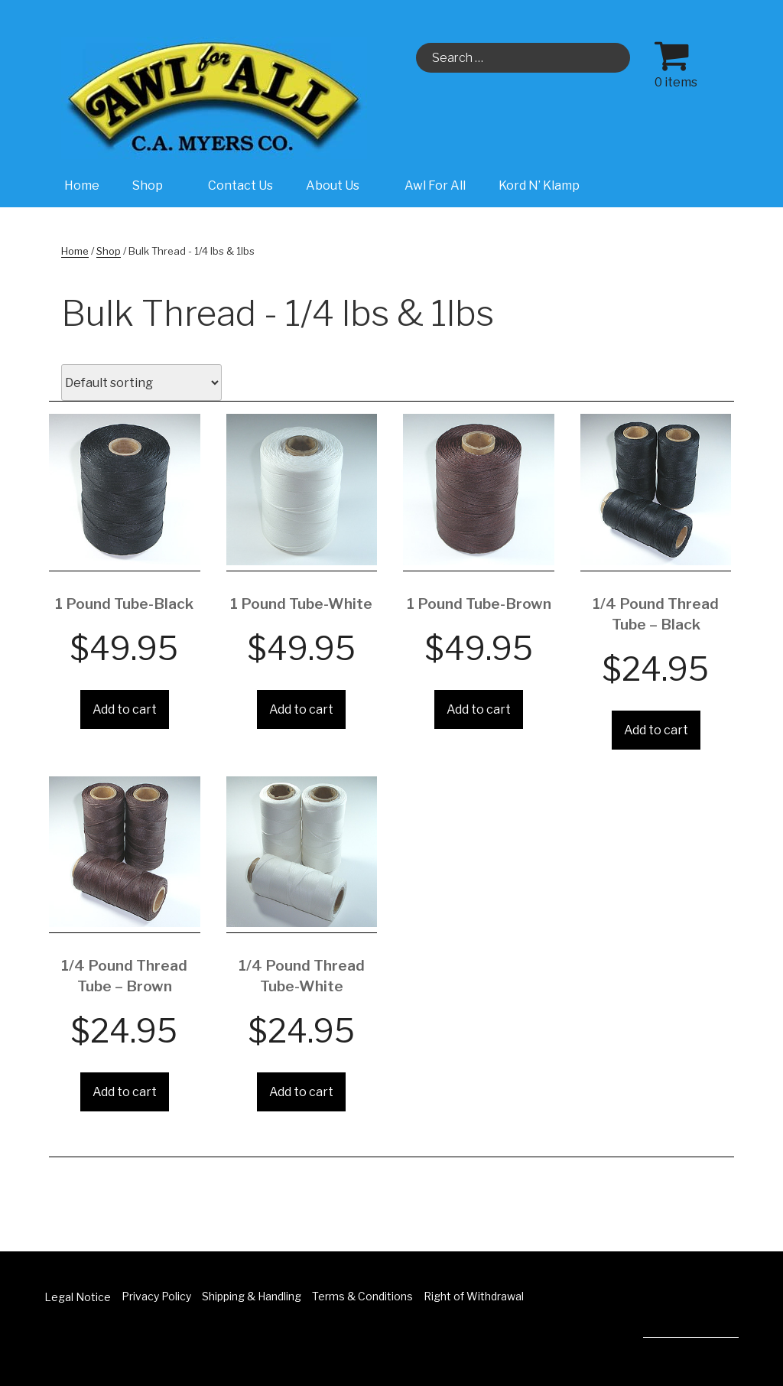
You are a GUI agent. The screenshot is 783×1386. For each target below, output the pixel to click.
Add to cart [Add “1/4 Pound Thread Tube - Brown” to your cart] (125, 1092)
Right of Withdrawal (474, 1296)
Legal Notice (77, 1296)
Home (81, 185)
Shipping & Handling (251, 1296)
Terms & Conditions (362, 1296)
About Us (340, 185)
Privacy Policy (156, 1296)
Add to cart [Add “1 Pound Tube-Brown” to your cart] (479, 709)
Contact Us (240, 185)
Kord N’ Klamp (539, 185)
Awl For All (435, 185)
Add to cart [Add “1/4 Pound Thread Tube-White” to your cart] (301, 1092)
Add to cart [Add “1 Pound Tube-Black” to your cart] (125, 709)
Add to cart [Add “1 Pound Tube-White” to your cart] (301, 709)
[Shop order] (141, 382)
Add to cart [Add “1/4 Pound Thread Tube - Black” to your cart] (656, 730)
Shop (155, 185)
